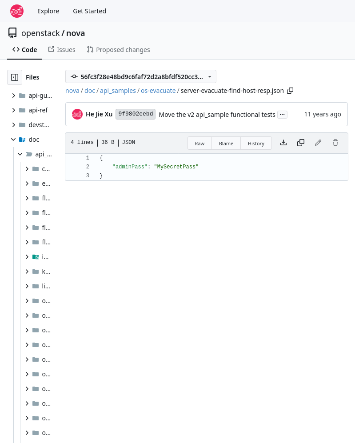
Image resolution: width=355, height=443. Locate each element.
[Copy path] (290, 91)
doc (89, 90)
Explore (48, 11)
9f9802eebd (135, 114)
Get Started (89, 11)
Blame (226, 143)
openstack (40, 32)
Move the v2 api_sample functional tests (217, 114)
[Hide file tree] (14, 77)
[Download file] (283, 143)
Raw (200, 143)
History (256, 143)
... (282, 114)
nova (75, 32)
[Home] (16, 11)
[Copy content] (301, 143)
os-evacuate (158, 90)
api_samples (118, 90)
